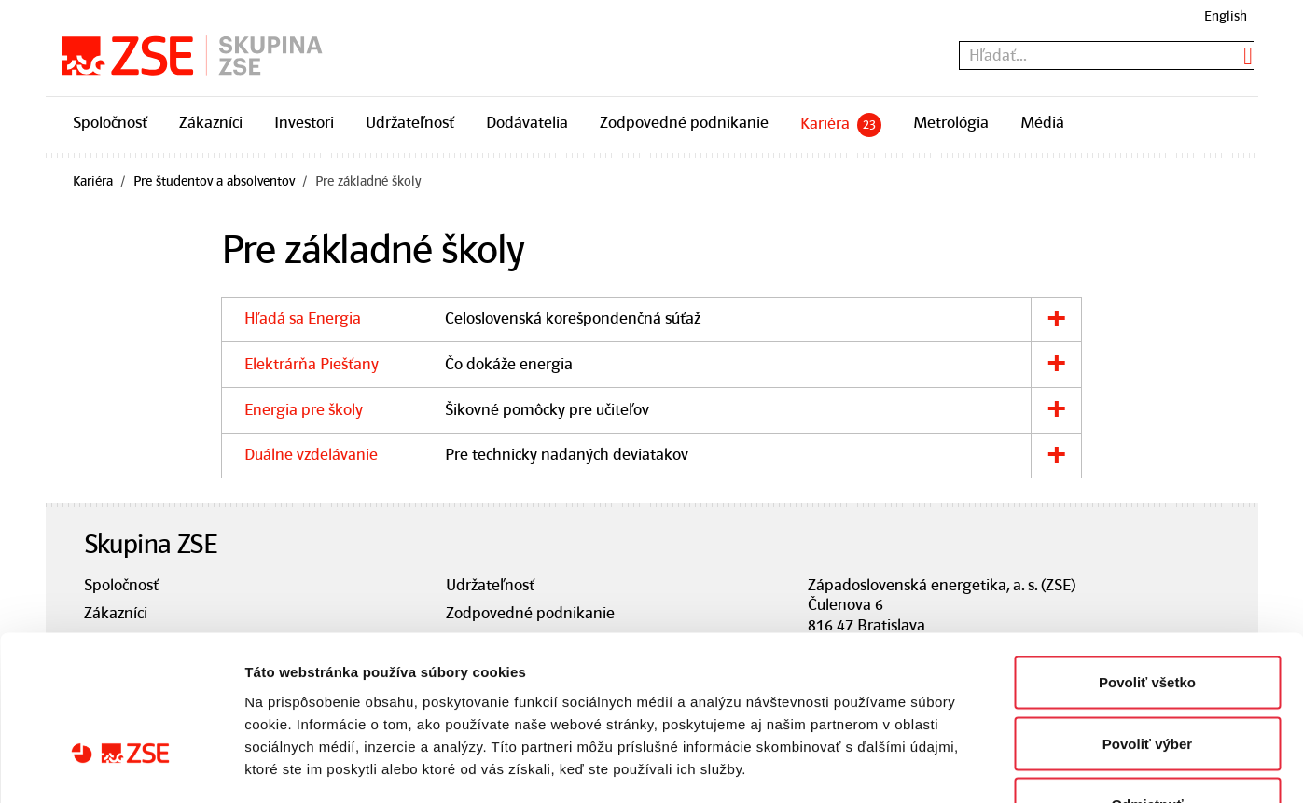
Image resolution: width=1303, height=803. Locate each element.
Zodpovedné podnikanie (684, 122)
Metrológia (951, 122)
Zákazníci (211, 122)
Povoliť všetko (1147, 558)
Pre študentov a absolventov (214, 181)
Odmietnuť (1147, 680)
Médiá (1042, 122)
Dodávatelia (527, 122)
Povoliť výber (1147, 620)
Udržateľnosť (410, 122)
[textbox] (1107, 55)
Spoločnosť (110, 122)
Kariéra (840, 125)
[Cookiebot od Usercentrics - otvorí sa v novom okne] (120, 767)
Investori (304, 122)
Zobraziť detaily (975, 766)
